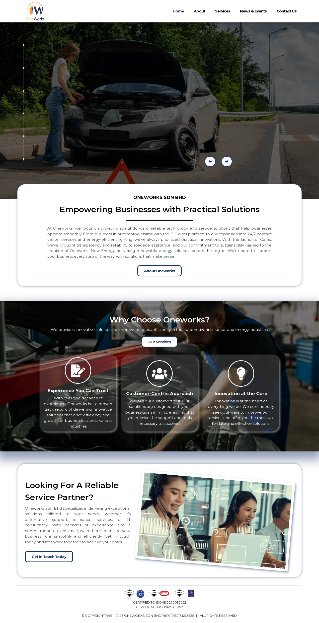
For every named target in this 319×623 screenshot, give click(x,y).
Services (222, 11)
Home (178, 11)
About (199, 11)
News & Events (253, 11)
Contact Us (287, 11)
